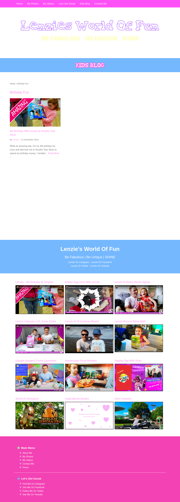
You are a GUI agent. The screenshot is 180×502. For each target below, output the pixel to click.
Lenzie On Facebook (101, 278)
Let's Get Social (67, 3)
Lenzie (15, 140)
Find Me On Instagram (33, 500)
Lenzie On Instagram (78, 278)
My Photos (27, 473)
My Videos (27, 476)
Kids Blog (85, 3)
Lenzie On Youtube (99, 282)
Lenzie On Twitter (79, 282)
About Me (27, 469)
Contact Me (28, 480)
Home (12, 84)
